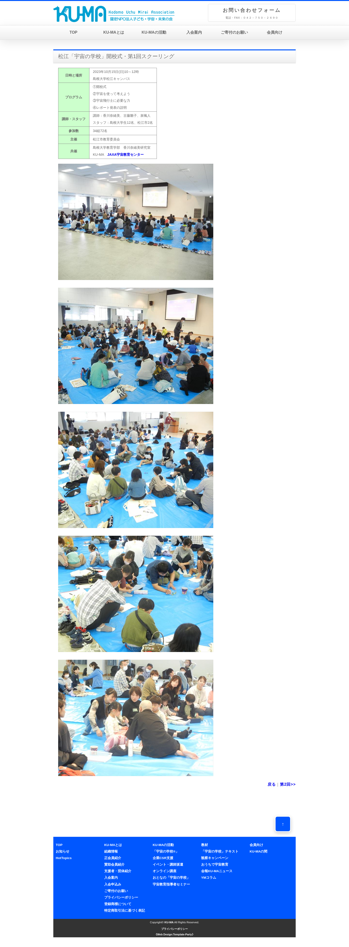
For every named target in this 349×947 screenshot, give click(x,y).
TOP (74, 32)
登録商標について (117, 904)
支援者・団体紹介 (117, 871)
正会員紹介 (112, 858)
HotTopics (63, 858)
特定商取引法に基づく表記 (124, 910)
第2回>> (288, 784)
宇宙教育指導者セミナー (171, 884)
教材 (204, 845)
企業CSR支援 (163, 858)
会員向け (274, 32)
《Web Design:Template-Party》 (174, 934)
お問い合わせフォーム (252, 10)
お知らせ (62, 851)
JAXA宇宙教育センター (125, 154)
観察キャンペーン (214, 858)
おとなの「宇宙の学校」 (171, 877)
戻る (272, 784)
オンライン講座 (164, 871)
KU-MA (169, 922)
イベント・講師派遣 (168, 864)
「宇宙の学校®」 (166, 851)
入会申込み (112, 884)
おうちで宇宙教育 (214, 864)
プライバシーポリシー (121, 897)
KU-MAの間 (258, 851)
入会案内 (194, 32)
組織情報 (111, 851)
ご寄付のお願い (234, 32)
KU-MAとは (113, 32)
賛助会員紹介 (114, 864)
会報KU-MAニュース (216, 871)
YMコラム (208, 877)
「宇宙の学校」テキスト (219, 851)
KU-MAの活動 (154, 32)
